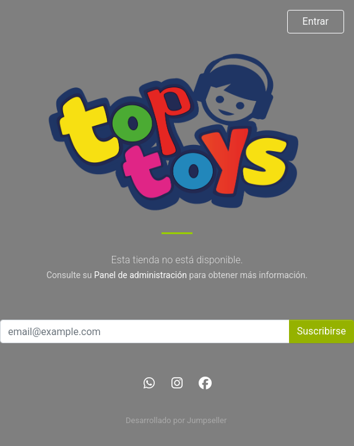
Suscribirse (321, 331)
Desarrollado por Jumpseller (176, 420)
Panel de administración (140, 275)
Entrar (316, 21)
